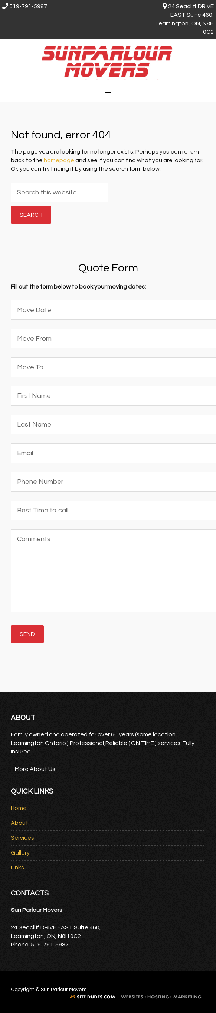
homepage (59, 160)
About (19, 823)
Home (19, 808)
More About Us (35, 769)
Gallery (20, 853)
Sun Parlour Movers (108, 61)
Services (22, 838)
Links (17, 868)
